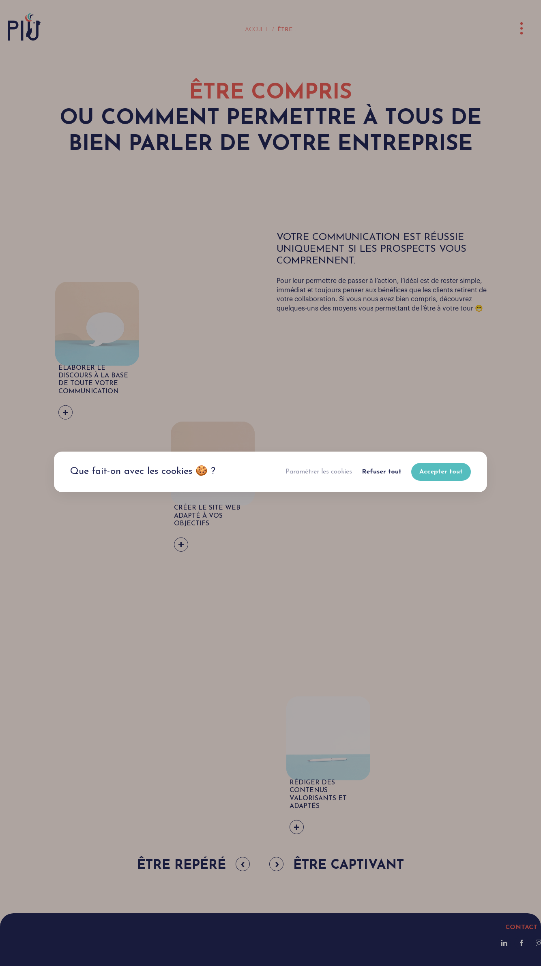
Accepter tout (441, 472)
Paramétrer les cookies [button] (319, 472)
